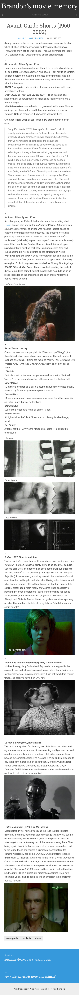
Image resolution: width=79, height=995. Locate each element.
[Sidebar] (3, 15)
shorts (38, 938)
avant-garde (12, 938)
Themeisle (60, 989)
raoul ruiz (26, 938)
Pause (7, 225)
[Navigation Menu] (76, 15)
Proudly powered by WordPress (26, 989)
